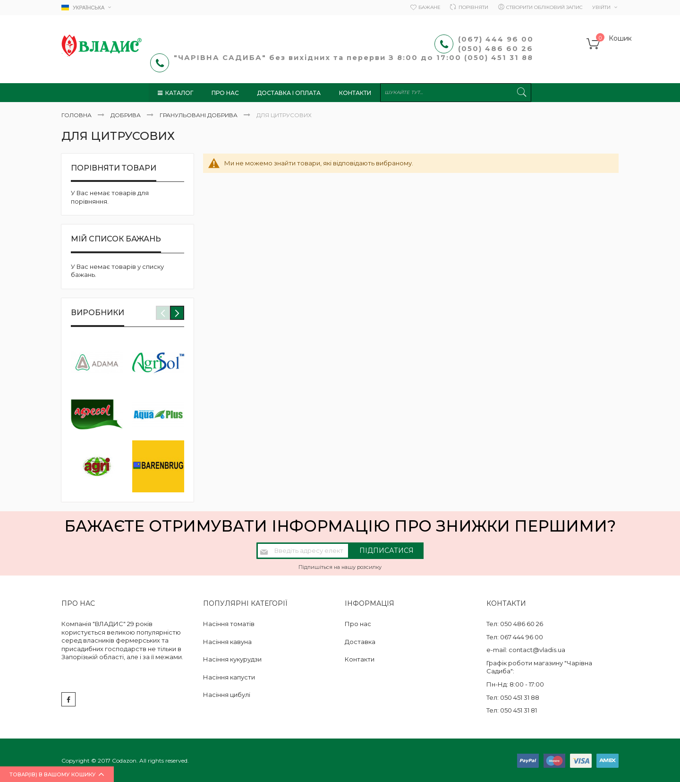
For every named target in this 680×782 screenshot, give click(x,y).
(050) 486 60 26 (497, 48)
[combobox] (457, 92)
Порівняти (473, 7)
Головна (77, 115)
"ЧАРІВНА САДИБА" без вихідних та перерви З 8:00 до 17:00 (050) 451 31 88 (355, 57)
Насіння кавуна (227, 641)
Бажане (429, 7)
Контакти (359, 659)
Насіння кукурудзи (232, 659)
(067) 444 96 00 (496, 38)
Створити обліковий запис (544, 7)
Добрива (126, 115)
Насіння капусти (229, 677)
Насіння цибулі (226, 694)
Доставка (360, 641)
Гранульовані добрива (199, 115)
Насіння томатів (229, 623)
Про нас (358, 623)
